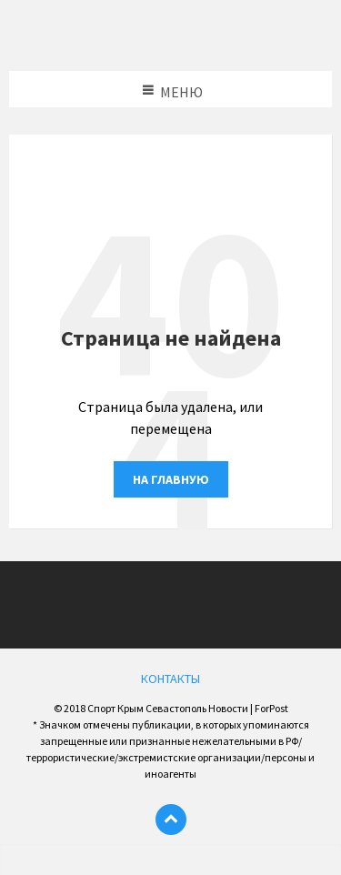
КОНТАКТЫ (170, 678)
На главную (171, 479)
